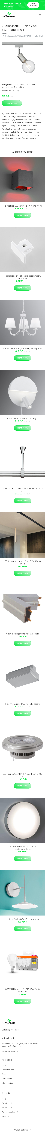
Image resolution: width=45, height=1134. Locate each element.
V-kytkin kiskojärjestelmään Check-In (22, 634)
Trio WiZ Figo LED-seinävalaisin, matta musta (22, 206)
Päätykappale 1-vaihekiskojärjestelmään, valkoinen (22, 277)
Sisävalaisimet (18, 84)
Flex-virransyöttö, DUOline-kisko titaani (22, 704)
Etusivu (5, 33)
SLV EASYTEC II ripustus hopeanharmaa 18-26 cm (22, 489)
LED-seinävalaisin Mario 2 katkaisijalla (22, 418)
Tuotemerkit (30, 84)
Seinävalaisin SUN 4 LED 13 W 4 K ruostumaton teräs (22, 847)
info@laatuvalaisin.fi (10, 1051)
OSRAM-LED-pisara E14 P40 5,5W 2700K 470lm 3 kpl (22, 990)
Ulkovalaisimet (8, 1083)
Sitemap (5, 1116)
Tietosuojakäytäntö (10, 1112)
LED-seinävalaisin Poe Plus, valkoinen (22, 919)
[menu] (40, 15)
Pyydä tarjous (33, 5)
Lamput (5, 1065)
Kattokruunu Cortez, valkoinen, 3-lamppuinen (22, 348)
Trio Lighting (19, 87)
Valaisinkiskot (7, 87)
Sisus (4, 1074)
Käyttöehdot (7, 1108)
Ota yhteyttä (7, 1103)
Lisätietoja (12, 103)
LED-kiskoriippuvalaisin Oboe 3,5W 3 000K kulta (22, 562)
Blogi (4, 1099)
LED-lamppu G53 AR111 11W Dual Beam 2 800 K (22, 775)
